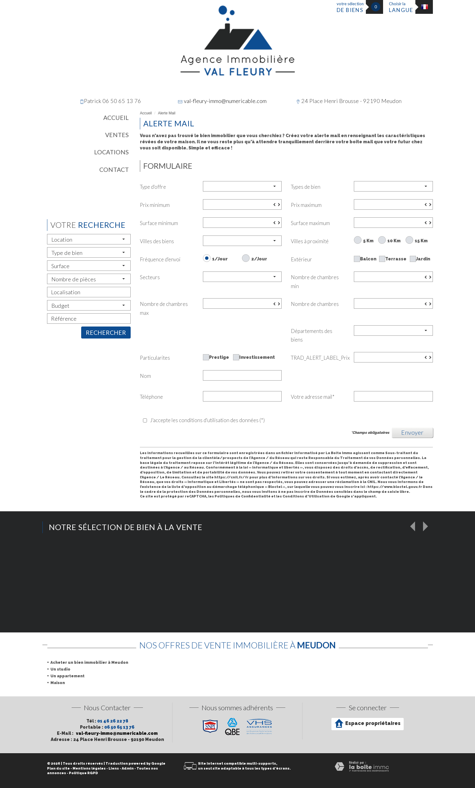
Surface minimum (159, 223)
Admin (128, 768)
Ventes (117, 134)
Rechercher (106, 332)
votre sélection (350, 7)
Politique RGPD (83, 773)
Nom (145, 376)
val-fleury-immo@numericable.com (225, 100)
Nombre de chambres (315, 304)
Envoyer (412, 432)
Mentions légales (89, 768)
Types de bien (305, 187)
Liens (114, 768)
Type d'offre (153, 187)
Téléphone (151, 397)
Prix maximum (306, 205)
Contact (114, 169)
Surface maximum (310, 223)
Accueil (116, 117)
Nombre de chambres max (164, 308)
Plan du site (58, 768)
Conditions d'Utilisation (306, 496)
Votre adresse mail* (312, 397)
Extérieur (301, 259)
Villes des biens (157, 241)
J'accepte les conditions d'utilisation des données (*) (207, 420)
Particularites (155, 357)
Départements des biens (311, 335)
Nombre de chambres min (315, 281)
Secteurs (150, 277)
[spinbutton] (242, 204)
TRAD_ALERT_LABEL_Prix (320, 357)
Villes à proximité (310, 241)
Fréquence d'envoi (160, 259)
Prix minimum (155, 205)
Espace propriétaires (367, 723)
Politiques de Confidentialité (243, 496)
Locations (111, 152)
